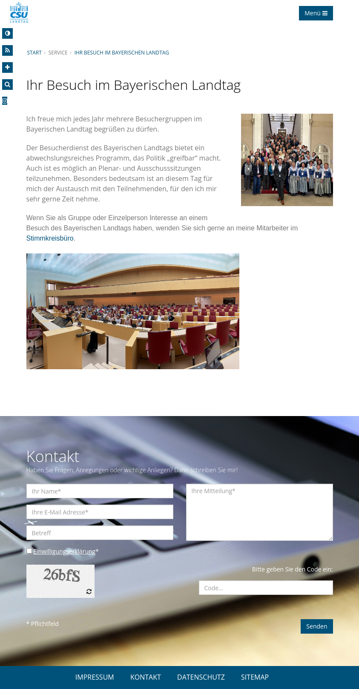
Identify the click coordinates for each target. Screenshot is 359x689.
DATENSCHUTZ (201, 677)
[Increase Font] (7, 67)
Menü (315, 13)
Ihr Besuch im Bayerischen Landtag (122, 52)
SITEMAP (255, 677)
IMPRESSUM (94, 677)
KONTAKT (145, 677)
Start (34, 52)
